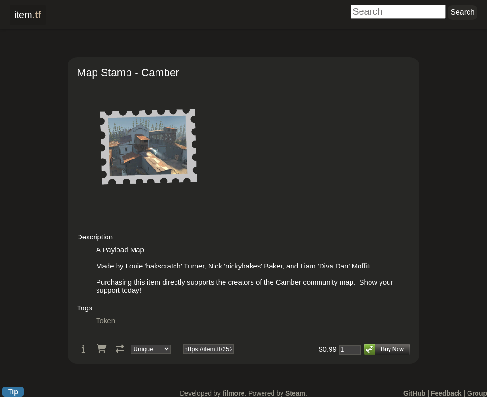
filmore (234, 393)
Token (105, 321)
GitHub (414, 393)
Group (477, 393)
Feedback (446, 393)
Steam (295, 393)
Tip (13, 392)
